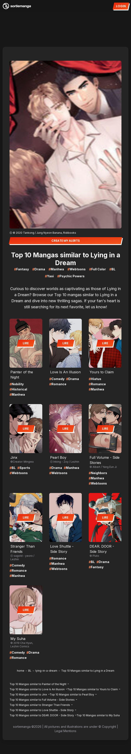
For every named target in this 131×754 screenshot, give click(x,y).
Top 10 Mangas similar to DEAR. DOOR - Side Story (42, 715)
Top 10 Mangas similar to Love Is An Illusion (37, 689)
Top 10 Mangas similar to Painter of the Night (38, 684)
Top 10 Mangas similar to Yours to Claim (92, 689)
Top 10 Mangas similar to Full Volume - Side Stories (42, 699)
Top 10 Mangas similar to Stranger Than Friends (40, 705)
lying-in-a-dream (46, 670)
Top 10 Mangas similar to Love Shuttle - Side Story (42, 710)
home (20, 670)
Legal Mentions (65, 731)
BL (29, 670)
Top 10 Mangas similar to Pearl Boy (72, 694)
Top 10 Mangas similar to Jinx (28, 694)
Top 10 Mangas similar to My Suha (98, 715)
